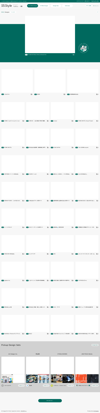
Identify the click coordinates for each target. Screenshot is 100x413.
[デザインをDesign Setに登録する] (74, 54)
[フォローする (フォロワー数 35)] (95, 385)
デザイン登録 (88, 5)
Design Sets (56, 5)
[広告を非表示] (97, 404)
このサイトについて (80, 1)
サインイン (96, 5)
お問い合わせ (87, 1)
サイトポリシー (24, 411)
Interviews (67, 5)
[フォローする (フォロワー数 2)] (70, 385)
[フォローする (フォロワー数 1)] (21, 385)
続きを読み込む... (50, 400)
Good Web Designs (32, 5)
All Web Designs (44, 5)
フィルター (13, 12)
